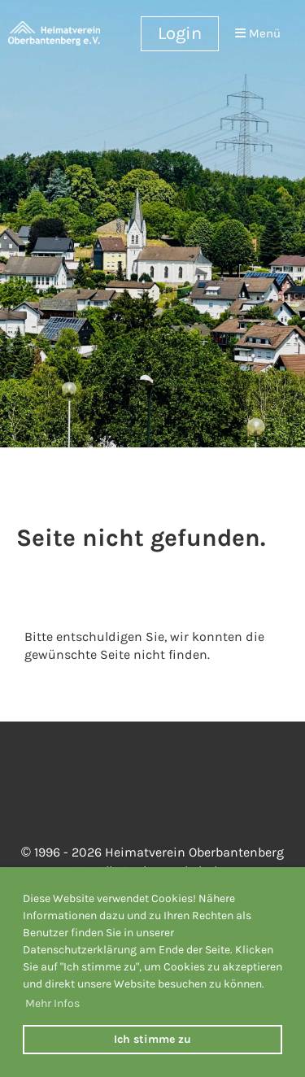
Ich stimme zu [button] (152, 1039)
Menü (258, 33)
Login (180, 33)
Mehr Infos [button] (52, 1003)
